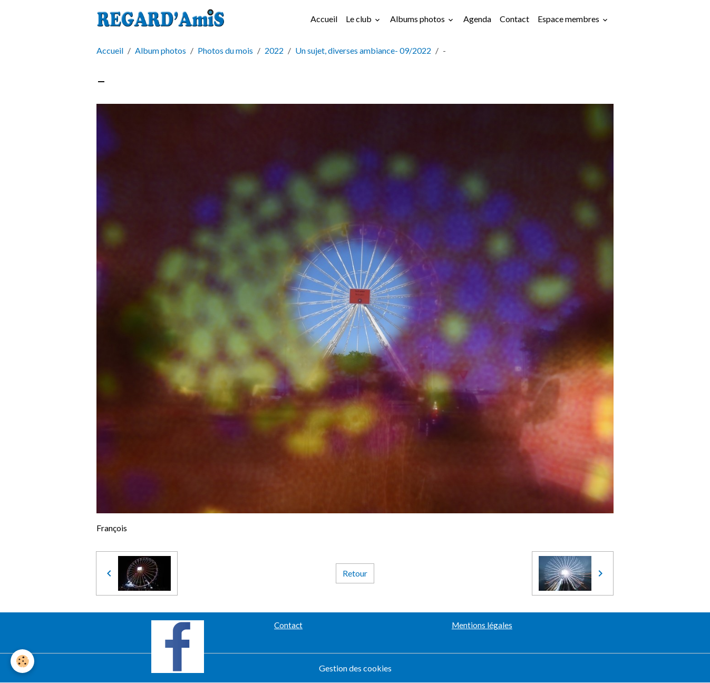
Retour (355, 573)
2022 (274, 50)
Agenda (477, 19)
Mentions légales (482, 625)
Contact (514, 19)
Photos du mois (225, 50)
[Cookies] (22, 661)
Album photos (160, 50)
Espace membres (569, 19)
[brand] (162, 19)
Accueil (323, 19)
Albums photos (418, 19)
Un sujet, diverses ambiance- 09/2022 (363, 50)
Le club (359, 19)
